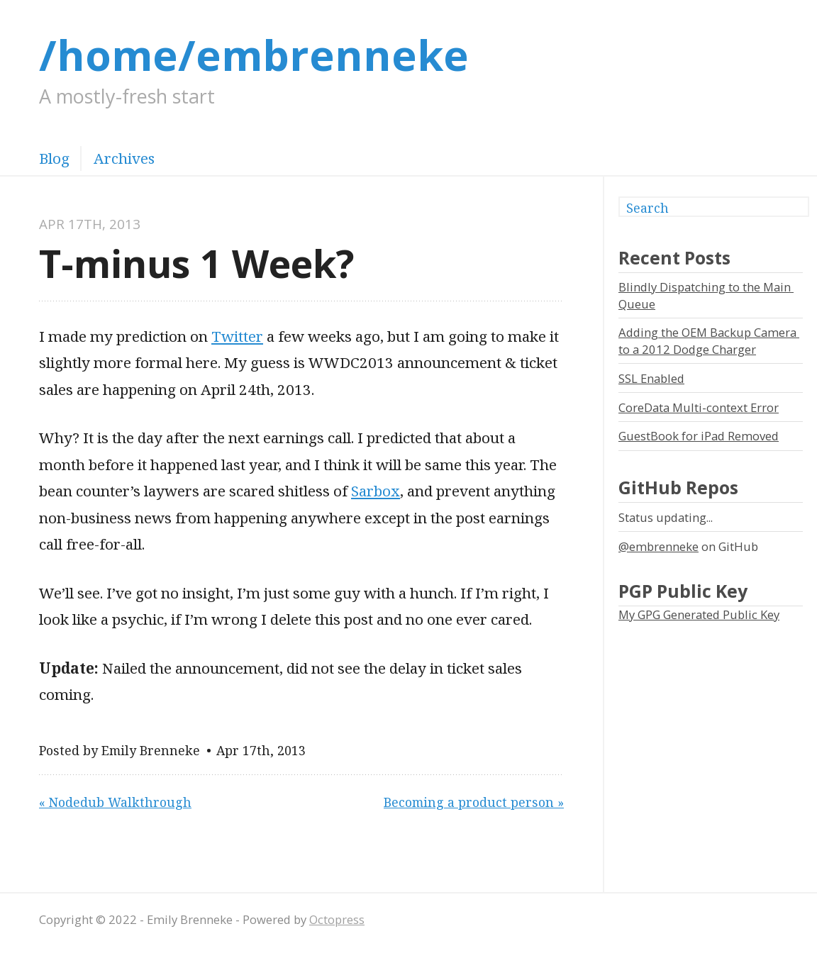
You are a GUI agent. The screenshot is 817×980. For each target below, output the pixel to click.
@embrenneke (658, 546)
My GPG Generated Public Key (698, 614)
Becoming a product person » (474, 802)
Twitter (237, 336)
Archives (124, 158)
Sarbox (375, 491)
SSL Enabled (651, 378)
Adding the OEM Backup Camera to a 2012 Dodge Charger (708, 340)
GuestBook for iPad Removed (698, 436)
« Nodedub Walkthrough (115, 802)
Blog (54, 158)
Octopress (337, 919)
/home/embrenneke (254, 54)
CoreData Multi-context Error (698, 407)
